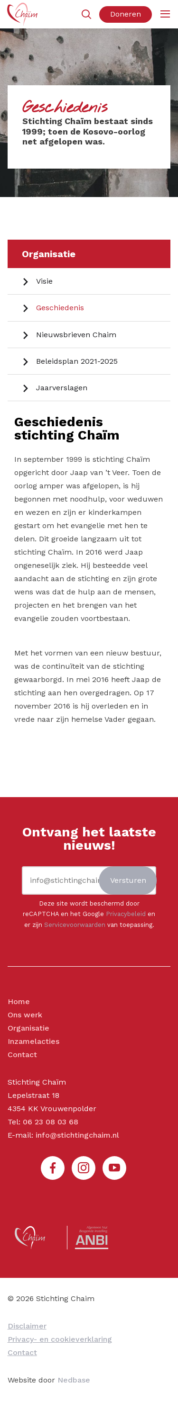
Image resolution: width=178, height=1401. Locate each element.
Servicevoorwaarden (74, 924)
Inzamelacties (33, 1041)
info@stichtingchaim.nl (77, 1135)
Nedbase (73, 1379)
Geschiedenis (60, 307)
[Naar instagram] (83, 1168)
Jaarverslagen (61, 387)
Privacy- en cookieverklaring (60, 1339)
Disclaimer (27, 1325)
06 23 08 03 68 (50, 1121)
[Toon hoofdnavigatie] (165, 14)
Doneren (125, 13)
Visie (44, 281)
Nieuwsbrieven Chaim (76, 334)
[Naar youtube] (114, 1168)
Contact (22, 1054)
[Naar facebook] (53, 1168)
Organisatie (48, 254)
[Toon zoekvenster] (86, 14)
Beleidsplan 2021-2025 (77, 361)
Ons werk (25, 1014)
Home (19, 1001)
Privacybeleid (126, 913)
